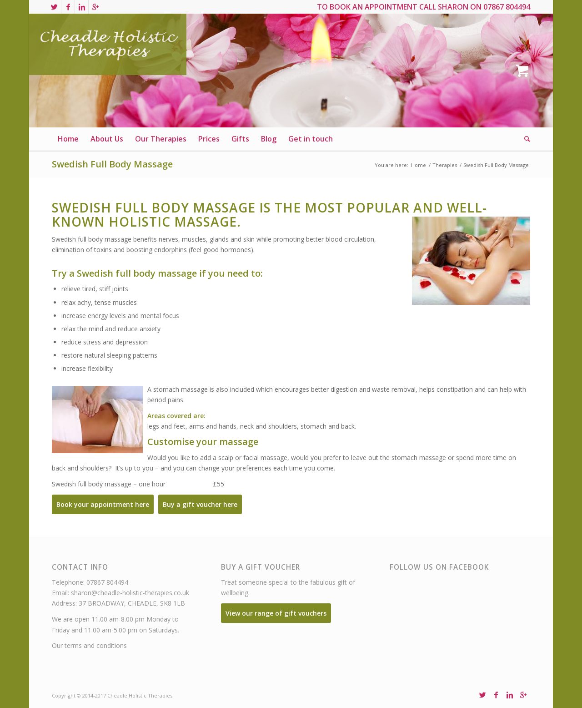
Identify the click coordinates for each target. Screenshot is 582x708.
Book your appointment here (102, 504)
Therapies (444, 165)
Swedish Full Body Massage (112, 164)
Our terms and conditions (89, 645)
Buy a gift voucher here (200, 504)
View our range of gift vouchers (276, 613)
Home (418, 165)
